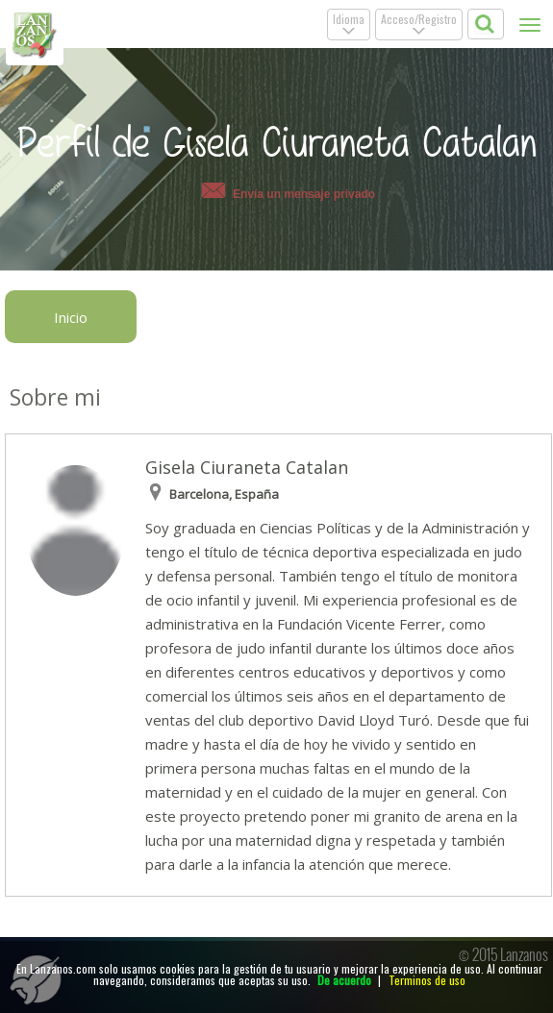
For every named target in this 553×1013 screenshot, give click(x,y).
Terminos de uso (427, 980)
